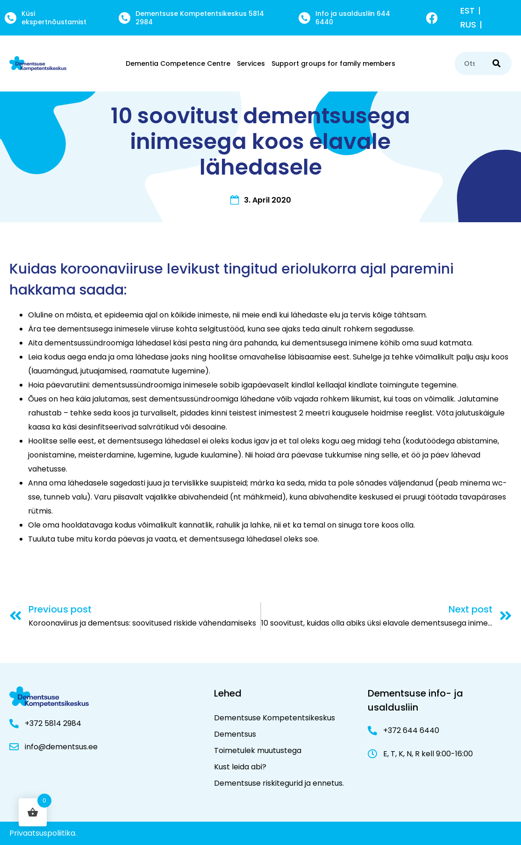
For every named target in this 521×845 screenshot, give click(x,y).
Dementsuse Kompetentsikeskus (274, 717)
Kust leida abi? (240, 766)
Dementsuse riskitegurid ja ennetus (278, 783)
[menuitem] (472, 10)
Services (251, 63)
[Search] (496, 63)
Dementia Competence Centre (178, 63)
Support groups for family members (333, 63)
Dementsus (235, 734)
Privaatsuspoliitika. (43, 833)
